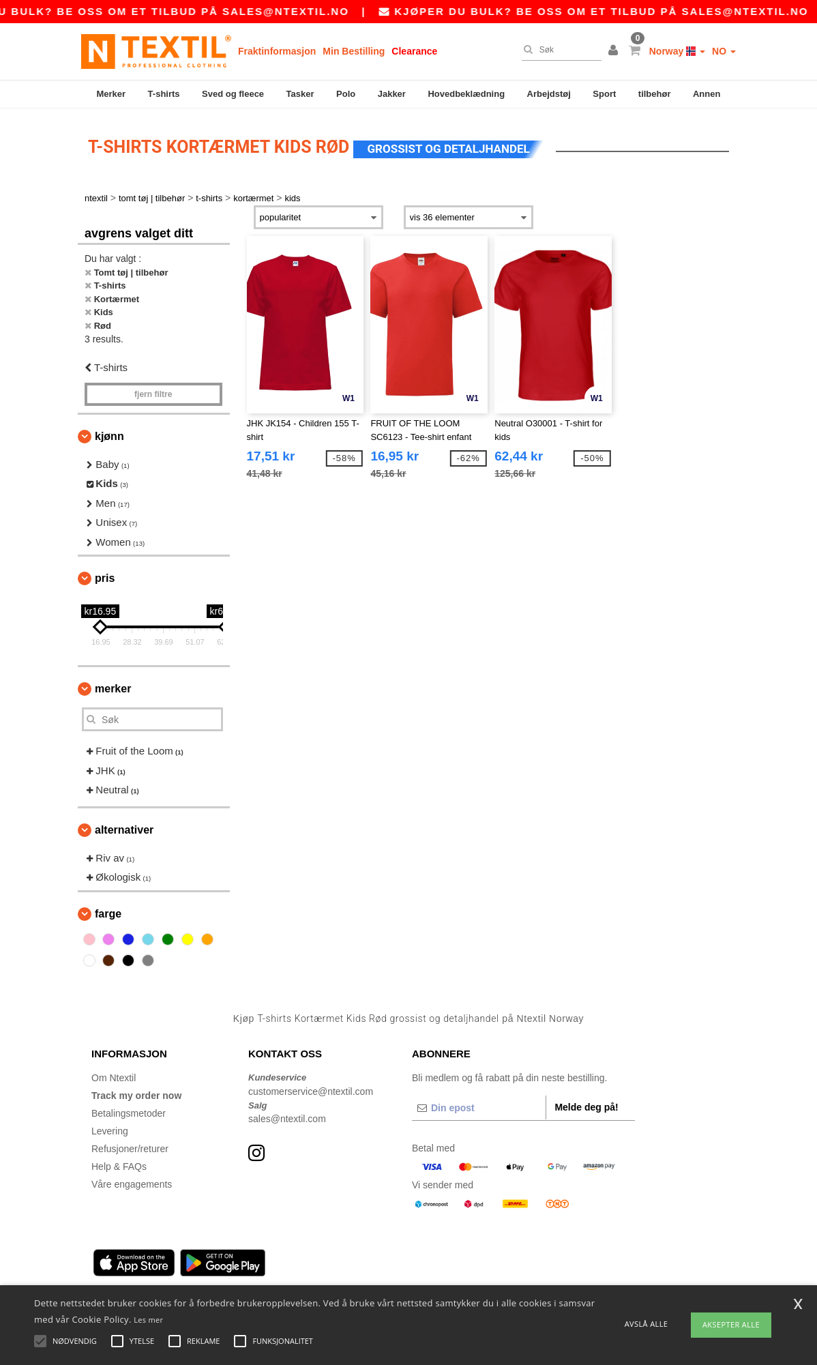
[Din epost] (479, 1106)
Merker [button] (113, 686)
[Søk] (558, 50)
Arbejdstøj (549, 94)
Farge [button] (108, 912)
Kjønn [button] (109, 434)
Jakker (392, 94)
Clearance (414, 51)
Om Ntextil (113, 1075)
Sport (604, 94)
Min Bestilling (354, 51)
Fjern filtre (153, 392)
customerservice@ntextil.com (310, 1089)
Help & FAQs (119, 1164)
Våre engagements (131, 1182)
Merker (110, 94)
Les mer (148, 1320)
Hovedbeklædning (466, 94)
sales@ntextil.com (287, 1116)
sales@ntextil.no (304, 11)
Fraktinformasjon (277, 51)
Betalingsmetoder (128, 1111)
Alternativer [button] (124, 828)
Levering (109, 1129)
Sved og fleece (233, 94)
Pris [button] (105, 576)
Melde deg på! (586, 1105)
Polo (345, 94)
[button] (615, 51)
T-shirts (164, 94)
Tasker (300, 94)
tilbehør (654, 94)
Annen (706, 94)
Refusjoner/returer (129, 1146)
